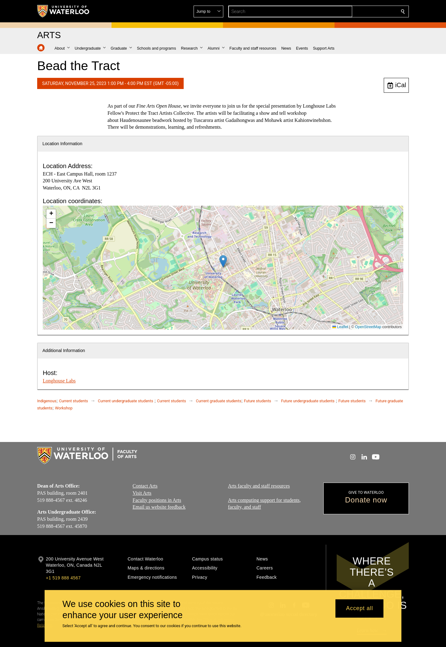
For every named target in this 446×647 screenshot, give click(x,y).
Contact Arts (145, 486)
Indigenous (46, 401)
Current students (73, 401)
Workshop (64, 408)
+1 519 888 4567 (63, 577)
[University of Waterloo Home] (63, 11)
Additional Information (63, 350)
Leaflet (340, 327)
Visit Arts (142, 493)
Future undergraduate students (307, 401)
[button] (358, 11)
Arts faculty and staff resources (259, 486)
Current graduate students (218, 401)
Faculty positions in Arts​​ (157, 500)
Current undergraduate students (125, 401)
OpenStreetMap (368, 327)
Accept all (359, 608)
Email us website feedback (159, 507)
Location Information (62, 143)
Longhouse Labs (59, 380)
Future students (257, 401)
